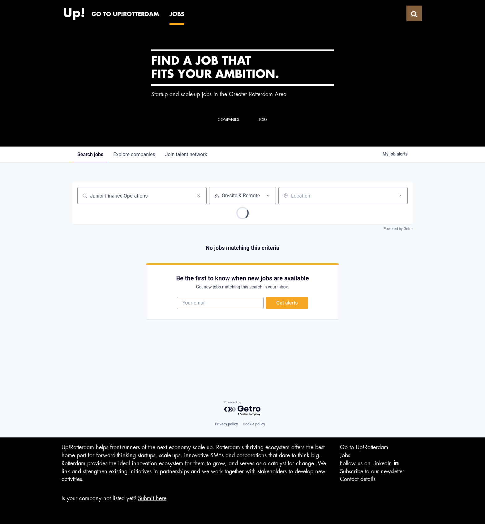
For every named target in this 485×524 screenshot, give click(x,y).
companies (134, 154)
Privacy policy (226, 424)
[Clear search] (198, 195)
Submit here (152, 498)
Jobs (345, 455)
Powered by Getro (398, 229)
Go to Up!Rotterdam (364, 447)
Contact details (358, 479)
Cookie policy (254, 424)
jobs (90, 154)
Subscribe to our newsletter (372, 471)
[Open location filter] (399, 195)
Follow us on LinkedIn (369, 463)
